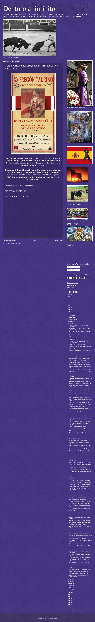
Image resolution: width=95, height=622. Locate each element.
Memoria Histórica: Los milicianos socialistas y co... (80, 411)
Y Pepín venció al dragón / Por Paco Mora (78, 538)
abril (70, 583)
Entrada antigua (58, 240)
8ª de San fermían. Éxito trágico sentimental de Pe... (80, 545)
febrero (71, 587)
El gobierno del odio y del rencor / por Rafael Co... (79, 480)
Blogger (55, 618)
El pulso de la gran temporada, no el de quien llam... (80, 397)
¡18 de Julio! (71, 478)
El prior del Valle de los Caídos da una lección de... (80, 455)
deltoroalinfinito (72, 285)
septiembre (71, 319)
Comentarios (71, 269)
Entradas (70, 267)
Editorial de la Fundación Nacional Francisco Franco (80, 522)
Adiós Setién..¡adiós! (73, 543)
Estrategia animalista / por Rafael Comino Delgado (80, 404)
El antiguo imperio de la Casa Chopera (77, 426)
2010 (69, 606)
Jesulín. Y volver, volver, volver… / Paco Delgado (79, 448)
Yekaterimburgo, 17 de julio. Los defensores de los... (80, 484)
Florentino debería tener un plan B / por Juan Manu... (80, 469)
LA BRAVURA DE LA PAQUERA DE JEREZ (78, 533)
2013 (69, 600)
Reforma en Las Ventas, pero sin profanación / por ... (80, 486)
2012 (69, 602)
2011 (69, 604)
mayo (70, 581)
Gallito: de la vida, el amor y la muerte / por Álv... (79, 430)
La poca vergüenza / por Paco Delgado (77, 499)
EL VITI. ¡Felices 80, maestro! (75, 457)
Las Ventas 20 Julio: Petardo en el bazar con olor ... (80, 416)
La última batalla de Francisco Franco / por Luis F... (80, 413)
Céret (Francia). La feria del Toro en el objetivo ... (79, 436)
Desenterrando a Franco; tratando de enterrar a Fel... (80, 354)
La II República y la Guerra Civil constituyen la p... (79, 497)
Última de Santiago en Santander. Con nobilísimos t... (80, 356)
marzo (70, 585)
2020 (69, 307)
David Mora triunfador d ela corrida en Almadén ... (79, 358)
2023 (69, 301)
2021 (69, 305)
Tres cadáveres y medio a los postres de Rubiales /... (80, 450)
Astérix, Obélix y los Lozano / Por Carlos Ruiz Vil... (80, 462)
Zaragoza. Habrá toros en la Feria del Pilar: (78, 440)
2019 (69, 309)
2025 (69, 296)
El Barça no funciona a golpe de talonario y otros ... (80, 348)
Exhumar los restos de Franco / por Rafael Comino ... (80, 346)
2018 (69, 311)
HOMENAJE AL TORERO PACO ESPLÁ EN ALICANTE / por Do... (78, 342)
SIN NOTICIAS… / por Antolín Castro (77, 344)
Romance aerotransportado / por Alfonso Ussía (79, 362)
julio (70, 323)
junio (70, 579)
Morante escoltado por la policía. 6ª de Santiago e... (80, 364)
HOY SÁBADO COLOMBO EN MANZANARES (79, 524)
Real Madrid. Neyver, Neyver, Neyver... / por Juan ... (80, 520)
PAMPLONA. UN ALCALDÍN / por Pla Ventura (79, 503)
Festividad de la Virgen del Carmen (76, 495)
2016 (69, 594)
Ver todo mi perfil (70, 287)
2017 (69, 592)
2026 (69, 294)
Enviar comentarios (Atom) (15, 243)
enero (70, 589)
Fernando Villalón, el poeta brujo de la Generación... (80, 501)
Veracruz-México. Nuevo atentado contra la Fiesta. (80, 388)
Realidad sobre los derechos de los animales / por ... (80, 569)
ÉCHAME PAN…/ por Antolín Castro (77, 406)
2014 (69, 598)
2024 (69, 298)
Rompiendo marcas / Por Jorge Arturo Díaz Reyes (79, 467)
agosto (70, 321)
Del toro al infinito (29, 8)
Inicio (34, 240)
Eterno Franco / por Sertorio (75, 438)
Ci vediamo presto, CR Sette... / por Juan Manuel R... (80, 557)
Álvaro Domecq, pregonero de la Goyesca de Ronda (80, 392)
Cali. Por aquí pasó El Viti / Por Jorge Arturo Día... (79, 390)
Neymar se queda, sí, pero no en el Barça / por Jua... (80, 428)
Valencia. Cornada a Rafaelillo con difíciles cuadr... (80, 369)
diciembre (71, 313)
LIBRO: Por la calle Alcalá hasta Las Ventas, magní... (80, 482)
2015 (69, 596)
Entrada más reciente (9, 240)
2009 (69, 609)
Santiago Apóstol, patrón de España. (77, 395)
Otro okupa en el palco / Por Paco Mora (77, 360)
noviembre (71, 315)
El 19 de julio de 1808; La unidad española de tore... (80, 452)
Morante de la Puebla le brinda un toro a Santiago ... (80, 573)
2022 (69, 303)
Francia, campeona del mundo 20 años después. (79, 508)
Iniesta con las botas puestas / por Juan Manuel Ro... (80, 383)
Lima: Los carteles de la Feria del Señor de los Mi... (80, 421)
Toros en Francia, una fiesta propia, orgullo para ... (80, 402)
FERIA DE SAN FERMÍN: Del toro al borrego (78, 571)
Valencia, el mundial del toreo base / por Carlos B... (80, 381)
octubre (71, 317)
